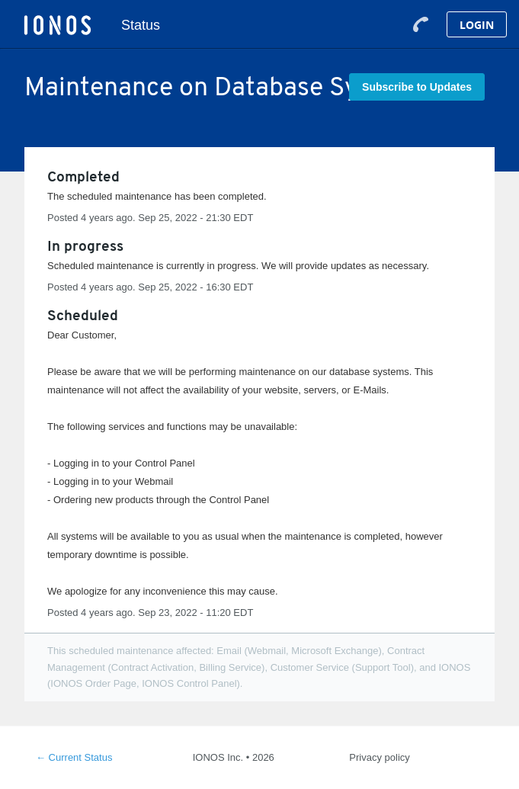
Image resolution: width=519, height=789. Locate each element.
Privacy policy (379, 757)
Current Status (74, 757)
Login (477, 25)
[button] (417, 87)
